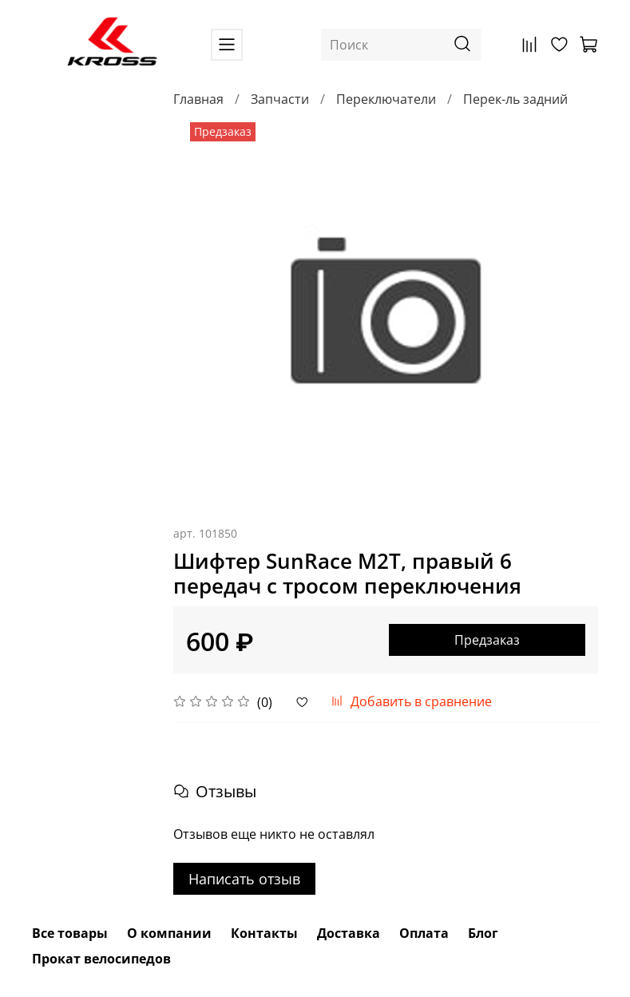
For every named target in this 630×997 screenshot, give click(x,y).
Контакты (264, 933)
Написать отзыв (244, 878)
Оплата (424, 933)
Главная (198, 99)
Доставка (348, 933)
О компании (169, 933)
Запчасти (280, 99)
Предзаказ (487, 640)
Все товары (70, 933)
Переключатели (386, 99)
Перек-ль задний (515, 99)
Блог (483, 933)
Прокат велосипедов (101, 958)
